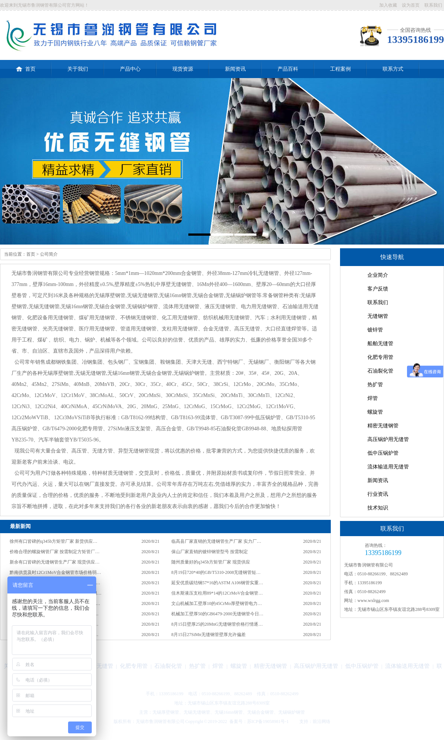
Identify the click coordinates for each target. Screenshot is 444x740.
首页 (26, 66)
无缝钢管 (377, 316)
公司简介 (49, 254)
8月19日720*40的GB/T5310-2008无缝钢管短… (215, 572)
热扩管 (375, 384)
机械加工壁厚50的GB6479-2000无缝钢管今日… (217, 613)
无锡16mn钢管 (228, 712)
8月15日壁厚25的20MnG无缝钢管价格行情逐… (217, 624)
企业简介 (377, 275)
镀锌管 (375, 330)
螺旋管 (375, 412)
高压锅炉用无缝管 (388, 439)
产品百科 (288, 69)
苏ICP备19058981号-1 (268, 721)
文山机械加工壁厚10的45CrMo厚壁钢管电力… (216, 603)
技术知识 (377, 508)
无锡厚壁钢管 (165, 712)
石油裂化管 (380, 371)
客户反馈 (377, 289)
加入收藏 (388, 5)
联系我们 (433, 5)
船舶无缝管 (380, 343)
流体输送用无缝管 (388, 467)
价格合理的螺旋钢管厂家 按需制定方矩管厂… (55, 551)
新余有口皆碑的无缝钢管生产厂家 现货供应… (55, 562)
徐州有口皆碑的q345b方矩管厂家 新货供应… (53, 541)
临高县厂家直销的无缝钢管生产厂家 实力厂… (216, 541)
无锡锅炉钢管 (291, 712)
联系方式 (393, 69)
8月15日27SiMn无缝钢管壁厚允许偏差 (208, 634)
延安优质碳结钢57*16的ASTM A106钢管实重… (217, 582)
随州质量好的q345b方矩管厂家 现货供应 (210, 562)
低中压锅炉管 (382, 453)
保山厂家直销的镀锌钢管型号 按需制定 (209, 551)
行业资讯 (377, 494)
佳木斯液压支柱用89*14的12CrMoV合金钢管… (217, 593)
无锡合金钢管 (260, 712)
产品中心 (130, 69)
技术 (294, 721)
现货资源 (182, 69)
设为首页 (411, 5)
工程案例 (340, 69)
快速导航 (392, 257)
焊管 (372, 398)
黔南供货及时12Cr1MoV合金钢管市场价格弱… (55, 572)
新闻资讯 (235, 69)
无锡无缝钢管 (197, 712)
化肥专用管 (380, 357)
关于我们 (77, 69)
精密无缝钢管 (382, 425)
